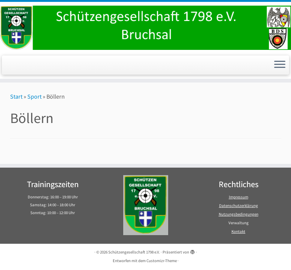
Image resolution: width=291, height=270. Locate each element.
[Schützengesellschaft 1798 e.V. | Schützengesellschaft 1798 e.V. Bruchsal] (145, 28)
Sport (34, 96)
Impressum (238, 197)
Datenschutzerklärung (238, 205)
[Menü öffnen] (279, 65)
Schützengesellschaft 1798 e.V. (134, 252)
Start (16, 96)
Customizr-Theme (161, 260)
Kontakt (238, 231)
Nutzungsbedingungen (238, 214)
